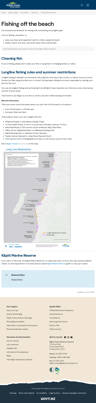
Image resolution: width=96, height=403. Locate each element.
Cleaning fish (8, 49)
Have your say (12, 310)
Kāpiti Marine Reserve (47, 49)
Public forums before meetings (19, 318)
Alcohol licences (56, 314)
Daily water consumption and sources (22, 325)
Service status (13, 341)
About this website (26, 393)
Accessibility (41, 393)
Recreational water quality (17, 329)
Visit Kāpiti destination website (19, 359)
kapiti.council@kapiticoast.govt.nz (63, 363)
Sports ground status (58, 321)
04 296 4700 (61, 354)
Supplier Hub (12, 348)
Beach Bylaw (17, 279)
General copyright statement (74, 393)
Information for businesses (17, 352)
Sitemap (13, 393)
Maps (9, 356)
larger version (12, 143)
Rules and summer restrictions (26, 49)
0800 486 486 (63, 357)
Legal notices (54, 393)
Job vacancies (12, 344)
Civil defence (54, 318)
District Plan (54, 325)
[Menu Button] (88, 5)
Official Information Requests (61, 310)
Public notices (55, 329)
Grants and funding (14, 314)
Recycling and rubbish (15, 321)
